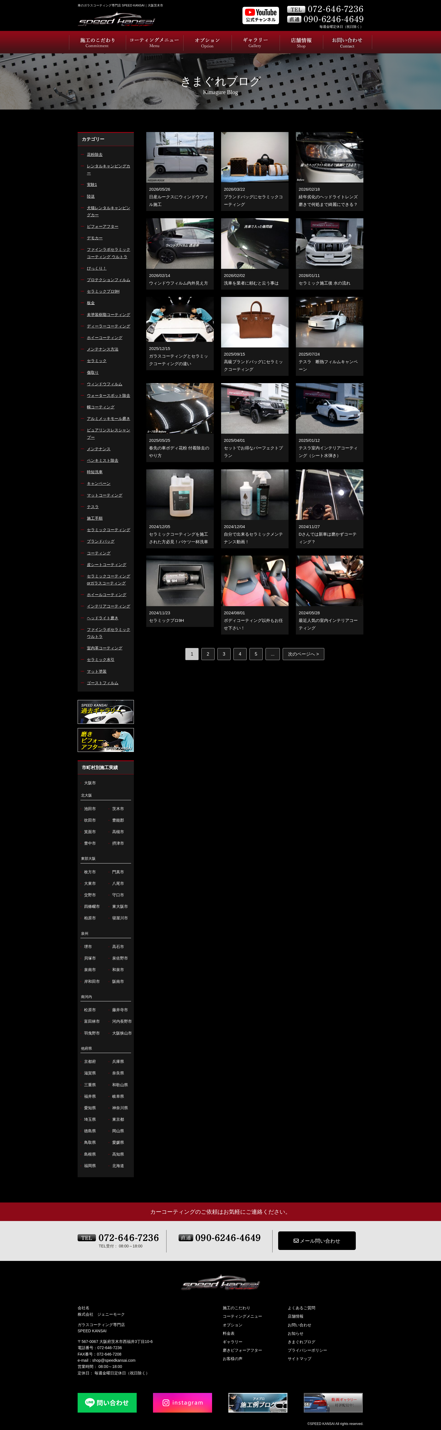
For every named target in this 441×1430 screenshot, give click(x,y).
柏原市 (87, 918)
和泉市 (115, 969)
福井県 (87, 1096)
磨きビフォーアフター (242, 1350)
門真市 (115, 872)
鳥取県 (87, 1142)
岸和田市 (89, 981)
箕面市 (87, 831)
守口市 (115, 895)
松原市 (87, 1009)
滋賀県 (87, 1073)
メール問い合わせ (317, 1241)
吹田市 (87, 820)
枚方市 (87, 872)
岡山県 (115, 1131)
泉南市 (87, 969)
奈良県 (115, 1073)
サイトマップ (299, 1358)
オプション (232, 1325)
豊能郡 (115, 820)
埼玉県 (87, 1119)
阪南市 (115, 981)
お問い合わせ (299, 1325)
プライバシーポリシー (307, 1350)
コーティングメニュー (242, 1316)
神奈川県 (117, 1107)
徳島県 (87, 1131)
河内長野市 (119, 1021)
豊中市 (87, 843)
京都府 (87, 1061)
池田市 (87, 808)
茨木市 (115, 808)
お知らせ (295, 1333)
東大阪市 (117, 906)
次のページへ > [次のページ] (303, 654)
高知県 (115, 1154)
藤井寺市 (117, 1009)
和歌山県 (117, 1084)
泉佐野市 (117, 958)
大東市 (87, 883)
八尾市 (115, 883)
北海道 (115, 1165)
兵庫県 (115, 1061)
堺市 (85, 946)
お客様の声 (232, 1358)
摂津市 (115, 843)
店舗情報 (295, 1316)
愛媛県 (115, 1142)
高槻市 (115, 831)
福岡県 (87, 1165)
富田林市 (89, 1021)
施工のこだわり (236, 1308)
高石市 (115, 946)
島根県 (87, 1154)
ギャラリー (232, 1342)
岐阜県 (115, 1096)
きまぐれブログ (301, 1342)
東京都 (115, 1119)
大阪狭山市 (119, 1033)
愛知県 (87, 1107)
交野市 (87, 895)
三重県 (87, 1084)
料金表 (229, 1333)
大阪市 (87, 782)
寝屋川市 (117, 918)
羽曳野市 (89, 1033)
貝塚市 (87, 958)
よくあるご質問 (301, 1308)
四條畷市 (89, 906)
